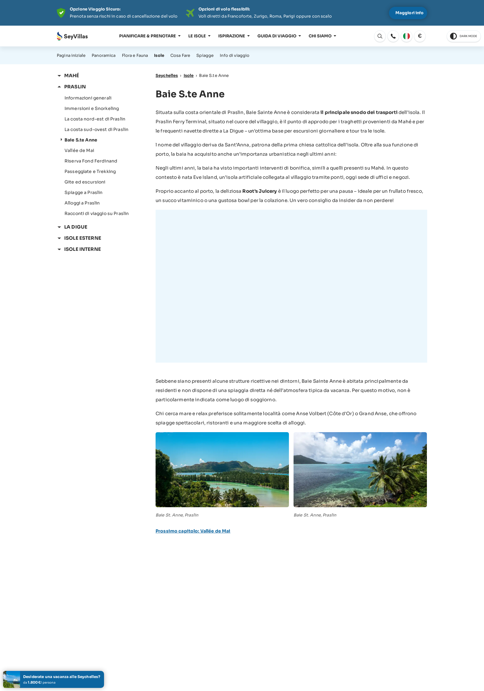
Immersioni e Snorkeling (92, 108)
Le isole (197, 36)
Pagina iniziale (71, 55)
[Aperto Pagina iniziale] (72, 36)
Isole (159, 55)
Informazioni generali (88, 98)
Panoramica (103, 55)
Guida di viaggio (276, 36)
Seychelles (167, 75)
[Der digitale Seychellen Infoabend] (242, 12)
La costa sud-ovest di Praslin (96, 129)
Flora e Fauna (135, 55)
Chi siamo (320, 36)
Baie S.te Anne (81, 140)
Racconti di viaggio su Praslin (97, 213)
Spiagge (205, 55)
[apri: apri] (393, 36)
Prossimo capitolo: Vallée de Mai (193, 531)
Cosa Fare (180, 55)
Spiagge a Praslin (83, 192)
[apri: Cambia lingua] (380, 36)
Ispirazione (231, 36)
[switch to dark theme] (464, 36)
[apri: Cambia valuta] (420, 36)
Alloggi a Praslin (82, 203)
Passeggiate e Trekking (90, 171)
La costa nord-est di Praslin (95, 119)
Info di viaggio (234, 55)
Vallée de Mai (79, 150)
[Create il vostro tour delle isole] (53, 679)
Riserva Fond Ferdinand (91, 161)
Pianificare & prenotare (147, 36)
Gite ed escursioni (85, 182)
